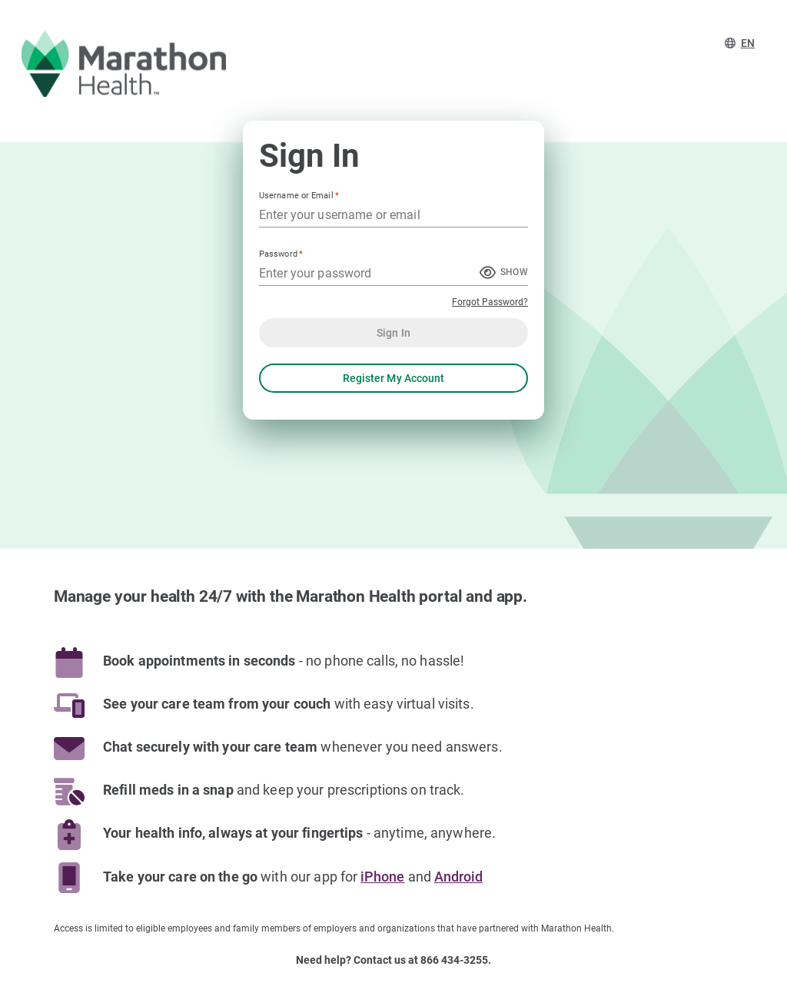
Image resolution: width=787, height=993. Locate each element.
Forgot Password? (490, 302)
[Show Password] (504, 273)
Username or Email (299, 196)
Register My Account (393, 378)
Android (458, 877)
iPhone (382, 877)
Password (281, 254)
